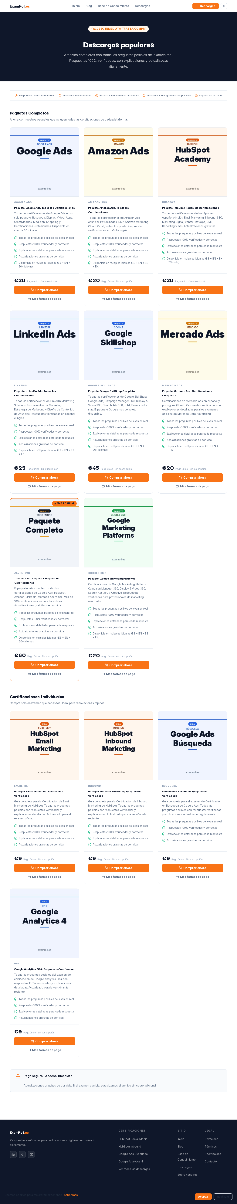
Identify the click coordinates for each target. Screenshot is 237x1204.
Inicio (76, 6)
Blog (89, 6)
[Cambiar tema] (223, 6)
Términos (211, 1146)
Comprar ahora (44, 290)
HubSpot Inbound (130, 1146)
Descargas (142, 6)
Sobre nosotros (188, 1174)
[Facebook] (22, 1154)
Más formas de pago (44, 298)
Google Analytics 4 (131, 1161)
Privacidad (211, 1139)
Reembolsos (213, 1154)
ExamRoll (19, 1132)
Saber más (71, 1195)
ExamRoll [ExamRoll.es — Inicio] (20, 6)
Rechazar (223, 1196)
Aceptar (203, 1196)
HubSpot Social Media (133, 1139)
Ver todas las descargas (134, 1169)
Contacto (211, 1161)
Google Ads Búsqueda (133, 1154)
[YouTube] (31, 1154)
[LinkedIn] (13, 1154)
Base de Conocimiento (113, 6)
